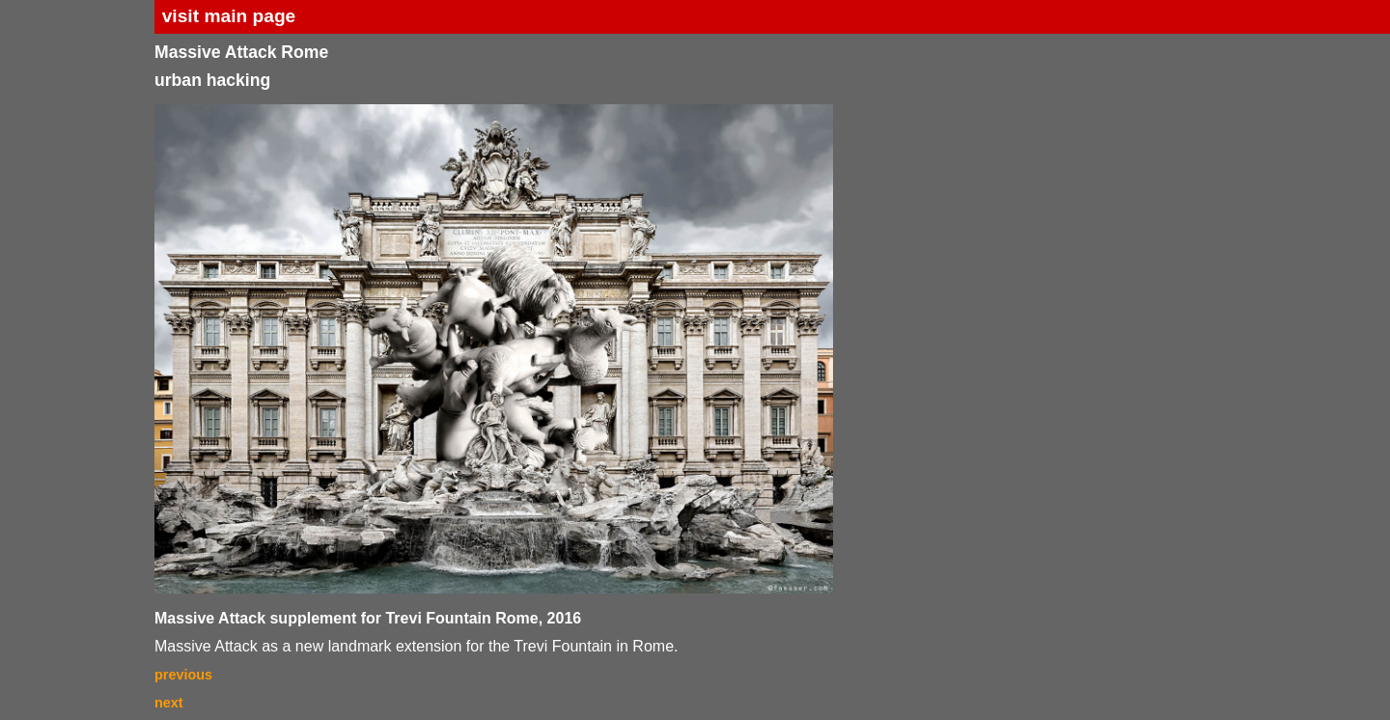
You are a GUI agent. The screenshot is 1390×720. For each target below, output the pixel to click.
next (168, 702)
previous (183, 674)
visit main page (229, 16)
